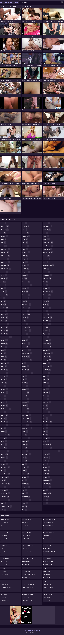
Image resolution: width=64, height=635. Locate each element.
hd (24, 321)
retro (45, 262)
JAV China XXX (46, 600)
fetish (25, 249)
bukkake (4, 392)
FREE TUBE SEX (47, 548)
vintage (46, 470)
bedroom (4, 314)
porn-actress (47, 226)
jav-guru (25, 366)
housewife (26, 337)
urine (45, 464)
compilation (5, 435)
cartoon (4, 402)
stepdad (46, 350)
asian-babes (5, 249)
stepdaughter (48, 353)
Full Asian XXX (4, 522)
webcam (47, 484)
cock (3, 428)
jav (24, 363)
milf (24, 435)
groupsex (25, 298)
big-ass (4, 321)
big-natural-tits (6, 337)
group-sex (26, 295)
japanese (26, 356)
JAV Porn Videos (47, 597)
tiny (45, 425)
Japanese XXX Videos (27, 545)
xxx (45, 503)
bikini (3, 350)
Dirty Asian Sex (47, 578)
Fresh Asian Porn (26, 571)
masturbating (26, 418)
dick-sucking (5, 484)
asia (3, 242)
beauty (4, 311)
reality (46, 256)
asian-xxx (4, 272)
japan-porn (26, 350)
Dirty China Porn (47, 568)
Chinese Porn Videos (27, 587)
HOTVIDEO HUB (26, 561)
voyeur (46, 477)
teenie (46, 396)
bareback (4, 295)
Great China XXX (5, 574)
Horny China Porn (5, 551)
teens (46, 399)
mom (24, 448)
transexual (47, 444)
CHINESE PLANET (47, 529)
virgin (46, 474)
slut (45, 311)
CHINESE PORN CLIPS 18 (28, 574)
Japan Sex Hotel (5, 555)
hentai (25, 324)
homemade (26, 330)
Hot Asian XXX (25, 538)
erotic (3, 510)
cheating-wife (6, 409)
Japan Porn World (26, 532)
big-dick (4, 334)
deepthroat (5, 477)
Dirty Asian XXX (47, 574)
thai (45, 409)
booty (3, 386)
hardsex (25, 317)
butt (3, 399)
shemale (47, 295)
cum (3, 461)
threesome (47, 415)
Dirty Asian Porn (47, 581)
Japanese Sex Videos (27, 551)
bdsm (3, 304)
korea (25, 386)
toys (45, 435)
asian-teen (5, 265)
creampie (4, 454)
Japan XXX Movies (47, 594)
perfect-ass (26, 497)
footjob (25, 259)
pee (24, 490)
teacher (46, 386)
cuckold (4, 457)
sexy (45, 285)
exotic (24, 229)
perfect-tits (26, 500)
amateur (5, 226)
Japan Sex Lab (25, 522)
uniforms (46, 457)
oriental (25, 474)
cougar (4, 441)
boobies (4, 379)
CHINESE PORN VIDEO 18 (28, 591)
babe (3, 288)
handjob (25, 311)
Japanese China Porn (27, 555)
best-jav (4, 317)
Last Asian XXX (4, 535)
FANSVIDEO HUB (47, 564)
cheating (4, 405)
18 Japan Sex (4, 561)
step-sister (47, 347)
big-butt (4, 327)
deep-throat (5, 474)
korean (25, 389)
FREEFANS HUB (47, 555)
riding (46, 269)
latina (24, 396)
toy (45, 431)
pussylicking (47, 249)
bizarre (4, 356)
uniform (46, 454)
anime (3, 239)
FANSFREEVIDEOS (47, 545)
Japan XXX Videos (47, 542)
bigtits (4, 347)
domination (5, 500)
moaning (25, 441)
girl (24, 278)
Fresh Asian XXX (5, 558)
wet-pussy (47, 493)
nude (24, 461)
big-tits (4, 340)
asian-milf (5, 252)
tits (45, 428)
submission (47, 366)
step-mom (47, 343)
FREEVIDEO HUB (26, 568)
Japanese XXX (25, 548)
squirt (46, 337)
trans (46, 441)
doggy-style (5, 493)
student (46, 363)
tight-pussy (47, 422)
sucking (46, 373)
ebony (3, 503)
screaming (47, 278)
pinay (24, 506)
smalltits (47, 324)
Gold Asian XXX (5, 581)
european (25, 226)
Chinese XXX (46, 571)
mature (25, 425)
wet (45, 490)
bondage (4, 376)
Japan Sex (3, 578)
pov (45, 233)
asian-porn (5, 259)
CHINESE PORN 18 (48, 522)
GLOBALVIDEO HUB (6, 587)
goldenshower (27, 285)
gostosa (25, 288)
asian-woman (6, 269)
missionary (26, 438)
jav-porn (25, 370)
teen (46, 389)
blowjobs (4, 373)
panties (25, 484)
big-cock (4, 330)
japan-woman (27, 353)
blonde (4, 366)
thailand (46, 412)
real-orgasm (48, 252)
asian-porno (5, 262)
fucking (25, 265)
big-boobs (5, 324)
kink (24, 376)
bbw (3, 301)
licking (25, 405)
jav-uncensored (27, 373)
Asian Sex (3, 571)
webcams (47, 487)
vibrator (46, 467)
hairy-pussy (26, 304)
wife (45, 500)
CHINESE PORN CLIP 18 (28, 604)
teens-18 (47, 402)
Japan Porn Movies (27, 535)
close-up (4, 422)
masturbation (27, 422)
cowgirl (4, 448)
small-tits (47, 321)
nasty (25, 451)
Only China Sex (4, 532)
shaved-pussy (48, 291)
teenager (46, 392)
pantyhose (26, 487)
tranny (46, 438)
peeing (25, 493)
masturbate (26, 415)
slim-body (47, 308)
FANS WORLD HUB (48, 561)
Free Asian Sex (47, 558)
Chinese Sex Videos (48, 538)
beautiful (4, 308)
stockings (47, 360)
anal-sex (4, 236)
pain (24, 480)
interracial (26, 343)
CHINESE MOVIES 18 (48, 532)
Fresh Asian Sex (26, 564)
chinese (4, 415)
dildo (3, 487)
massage (25, 412)
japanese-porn (27, 360)
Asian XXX (3, 597)
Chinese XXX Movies (48, 591)
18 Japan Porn (4, 525)
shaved (46, 288)
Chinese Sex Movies (27, 600)
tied (45, 418)
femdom (25, 246)
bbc (3, 298)
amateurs (5, 229)
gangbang (26, 272)
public (46, 236)
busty (3, 396)
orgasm (25, 467)
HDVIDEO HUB (4, 584)
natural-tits (26, 454)
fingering (26, 252)
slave (46, 304)
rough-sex (47, 275)
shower (46, 298)
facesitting (26, 236)
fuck (25, 262)
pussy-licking (48, 242)
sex (45, 282)
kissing (25, 383)
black (3, 360)
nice (24, 457)
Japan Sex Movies (26, 519)
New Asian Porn (5, 545)
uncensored (47, 448)
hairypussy (26, 308)
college (4, 431)
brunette (4, 389)
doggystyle (5, 497)
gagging (25, 269)
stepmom (47, 356)
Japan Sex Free (26, 525)
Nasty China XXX (5, 529)
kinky (24, 379)
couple (4, 444)
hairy (25, 301)
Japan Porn (25, 542)
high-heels (26, 327)
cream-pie (5, 451)
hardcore (26, 314)
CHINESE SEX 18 (26, 578)
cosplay (4, 438)
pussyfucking (48, 246)
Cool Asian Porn (47, 584)
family (25, 242)
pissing (46, 223)
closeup (4, 425)
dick (3, 480)
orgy (24, 470)
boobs (4, 383)
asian (4, 246)
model (25, 444)
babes (4, 291)
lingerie (25, 409)
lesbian (25, 399)
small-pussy (47, 317)
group (25, 291)
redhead (46, 259)
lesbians (25, 402)
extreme (25, 233)
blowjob (4, 370)
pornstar (47, 229)
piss (24, 510)
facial (25, 239)
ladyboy (25, 392)
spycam (46, 334)
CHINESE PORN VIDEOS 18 (29, 581)
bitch (3, 353)
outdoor (25, 477)
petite (25, 503)
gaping (25, 275)
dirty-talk (4, 490)
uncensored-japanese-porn (51, 451)
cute (3, 470)
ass (3, 282)
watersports (47, 480)
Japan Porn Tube (5, 600)
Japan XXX (3, 604)
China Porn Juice (5, 519)
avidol (3, 285)
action (3, 223)
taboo (46, 379)
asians (4, 275)
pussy (46, 239)
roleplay (46, 272)
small (46, 314)
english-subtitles (6, 506)
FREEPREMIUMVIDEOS (49, 551)
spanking (46, 330)
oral (24, 464)
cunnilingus (5, 467)
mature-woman (27, 428)
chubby (4, 418)
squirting (47, 340)
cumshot (4, 464)
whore (46, 497)
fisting (25, 256)
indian (25, 340)
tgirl (45, 405)
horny (25, 334)
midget (25, 431)
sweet (46, 376)
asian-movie (5, 256)
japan (25, 347)
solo (45, 327)
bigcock (4, 343)
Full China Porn (5, 542)
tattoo (46, 383)
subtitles (47, 370)
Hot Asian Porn (4, 538)
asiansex (4, 278)
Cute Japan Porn (5, 568)
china (3, 412)
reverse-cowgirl (48, 265)
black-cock (5, 363)
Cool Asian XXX (4, 564)
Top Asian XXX (4, 548)
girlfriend (26, 282)
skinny (46, 301)
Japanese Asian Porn (27, 558)
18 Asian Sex (4, 594)
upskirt (46, 461)
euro (24, 223)
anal (3, 233)
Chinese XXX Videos (48, 587)
